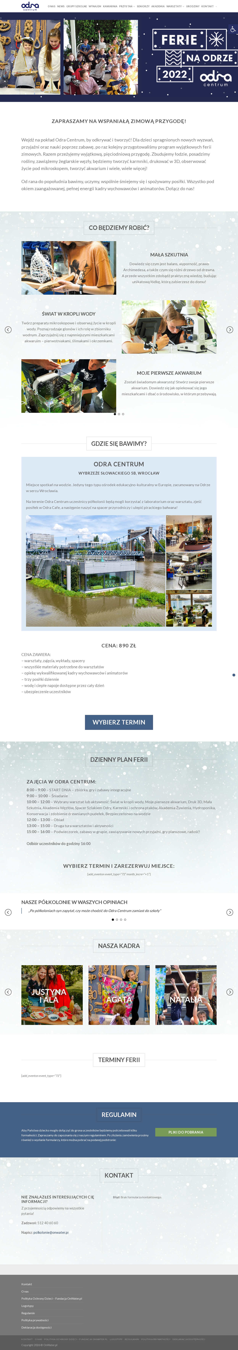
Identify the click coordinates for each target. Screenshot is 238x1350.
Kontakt (26, 1284)
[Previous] (8, 329)
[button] (233, 29)
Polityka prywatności (35, 1320)
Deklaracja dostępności (36, 1327)
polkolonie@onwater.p (50, 1232)
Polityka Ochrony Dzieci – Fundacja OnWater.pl (51, 1298)
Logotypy (27, 1305)
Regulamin (28, 1313)
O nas (25, 1291)
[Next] (229, 329)
